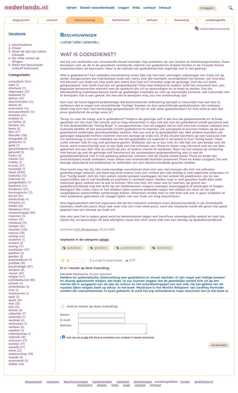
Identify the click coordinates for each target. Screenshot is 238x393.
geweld (14, 152)
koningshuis (18, 192)
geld (12, 145)
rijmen (71, 8)
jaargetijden (18, 182)
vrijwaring (84, 385)
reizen (13, 273)
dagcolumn (21, 20)
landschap (16, 199)
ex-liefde (15, 122)
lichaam (14, 202)
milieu (13, 219)
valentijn (15, 317)
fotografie (16, 138)
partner (14, 253)
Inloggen (207, 8)
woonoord (16, 360)
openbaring (161, 248)
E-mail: (65, 320)
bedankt (15, 95)
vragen (123, 8)
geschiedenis (19, 148)
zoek (126, 385)
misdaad (15, 222)
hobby (13, 162)
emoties (14, 115)
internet (14, 179)
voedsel (14, 330)
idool (12, 172)
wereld (14, 347)
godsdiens (98, 248)
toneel (13, 310)
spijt (12, 296)
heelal (13, 159)
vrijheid (14, 337)
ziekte (13, 364)
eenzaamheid (19, 111)
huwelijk (15, 169)
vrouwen (15, 340)
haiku (13, 155)
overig (13, 246)
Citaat (16, 48)
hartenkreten (102, 381)
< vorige (66, 41)
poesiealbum (18, 259)
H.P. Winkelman (86, 229)
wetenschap (18, 354)
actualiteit (16, 81)
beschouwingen (76, 381)
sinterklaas (17, 286)
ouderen (15, 239)
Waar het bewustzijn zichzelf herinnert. (27, 66)
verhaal (151, 20)
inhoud (165, 8)
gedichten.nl (203, 381)
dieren (13, 98)
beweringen (143, 381)
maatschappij (19, 212)
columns (52, 381)
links (136, 8)
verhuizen (16, 323)
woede (14, 357)
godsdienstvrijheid (129, 248)
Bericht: (66, 325)
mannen (15, 216)
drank (13, 105)
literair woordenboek (97, 8)
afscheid (15, 88)
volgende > (91, 41)
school (13, 283)
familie (14, 125)
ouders (14, 243)
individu (15, 175)
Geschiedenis (22, 44)
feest (12, 128)
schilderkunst (19, 280)
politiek (14, 263)
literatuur (15, 209)
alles (77, 41)
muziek (14, 229)
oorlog (13, 236)
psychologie (17, 266)
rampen (14, 269)
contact (149, 8)
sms (12, 290)
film (11, 132)
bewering (181, 20)
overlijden (16, 249)
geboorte (15, 142)
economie (16, 108)
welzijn (14, 343)
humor (13, 165)
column (52, 20)
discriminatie (18, 101)
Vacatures (17, 34)
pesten (14, 256)
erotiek (14, 118)
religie (13, 276)
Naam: (65, 314)
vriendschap (18, 333)
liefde (13, 206)
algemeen (16, 91)
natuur (14, 232)
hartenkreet (121, 20)
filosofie (14, 135)
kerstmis (15, 185)
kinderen (15, 189)
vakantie (15, 313)
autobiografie (215, 20)
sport (12, 300)
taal (11, 303)
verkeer (14, 327)
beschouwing (85, 20)
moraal (14, 226)
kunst (13, 196)
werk (12, 350)
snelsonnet (17, 293)
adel (12, 85)
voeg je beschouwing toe (214, 28)
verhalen (123, 381)
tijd (11, 306)
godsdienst (71, 248)
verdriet (14, 320)
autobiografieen (166, 381)
